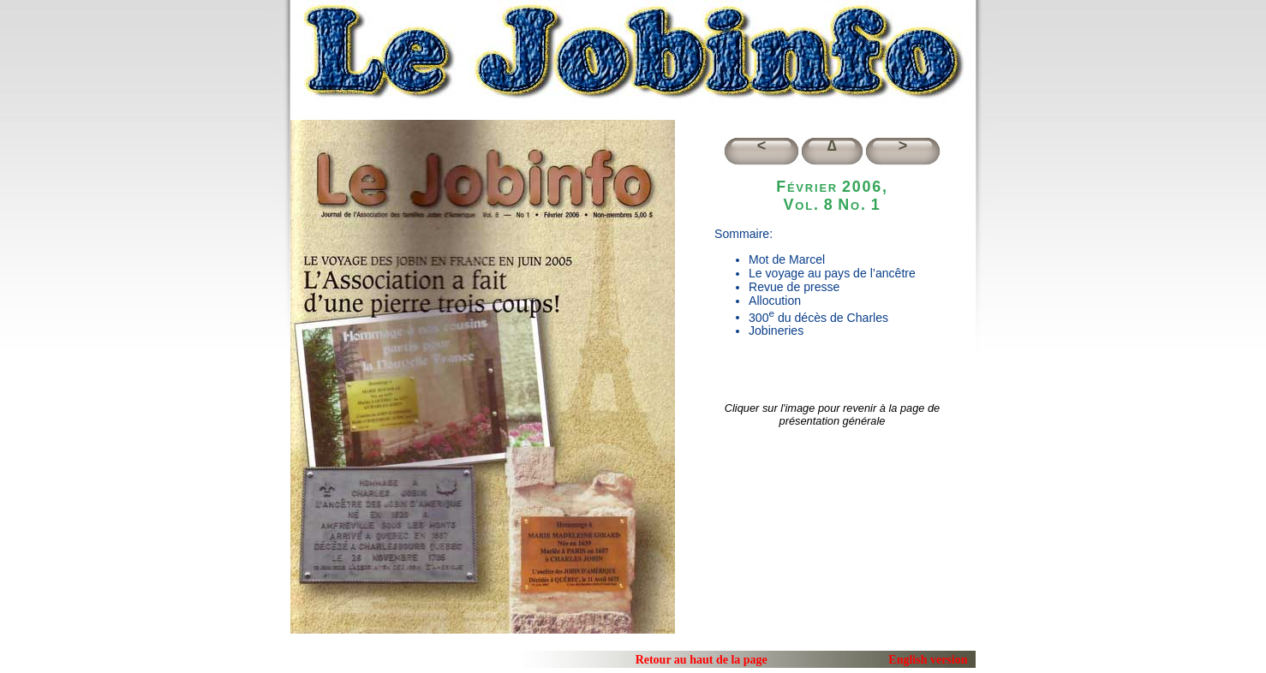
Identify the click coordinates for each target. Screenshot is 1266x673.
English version (927, 659)
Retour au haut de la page (701, 659)
